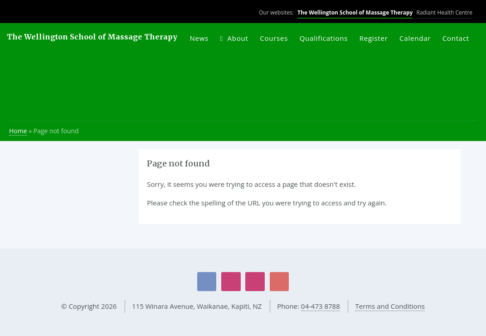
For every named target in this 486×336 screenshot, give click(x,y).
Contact (455, 38)
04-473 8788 (320, 306)
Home (18, 131)
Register (374, 38)
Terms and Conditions (390, 306)
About (238, 38)
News (199, 38)
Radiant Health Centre (444, 12)
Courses (274, 38)
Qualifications (324, 38)
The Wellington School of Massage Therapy (355, 12)
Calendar (415, 38)
